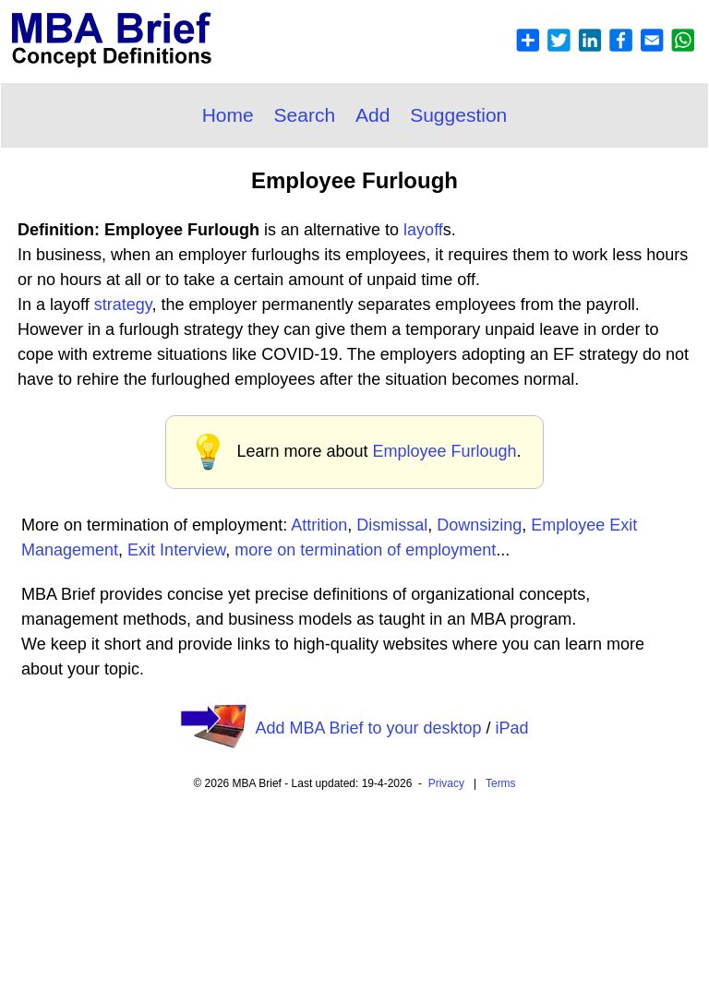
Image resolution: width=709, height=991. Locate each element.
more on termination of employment (365, 550)
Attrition (319, 525)
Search (305, 114)
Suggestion (458, 114)
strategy (123, 304)
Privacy (446, 783)
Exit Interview (176, 550)
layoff (423, 230)
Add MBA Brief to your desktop (368, 728)
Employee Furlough (444, 451)
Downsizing (479, 525)
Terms (501, 783)
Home (228, 114)
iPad (512, 728)
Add (372, 114)
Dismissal (391, 525)
